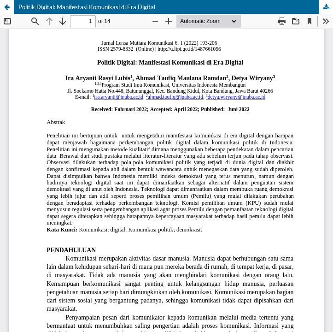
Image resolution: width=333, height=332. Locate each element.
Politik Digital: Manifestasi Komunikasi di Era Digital (86, 7)
